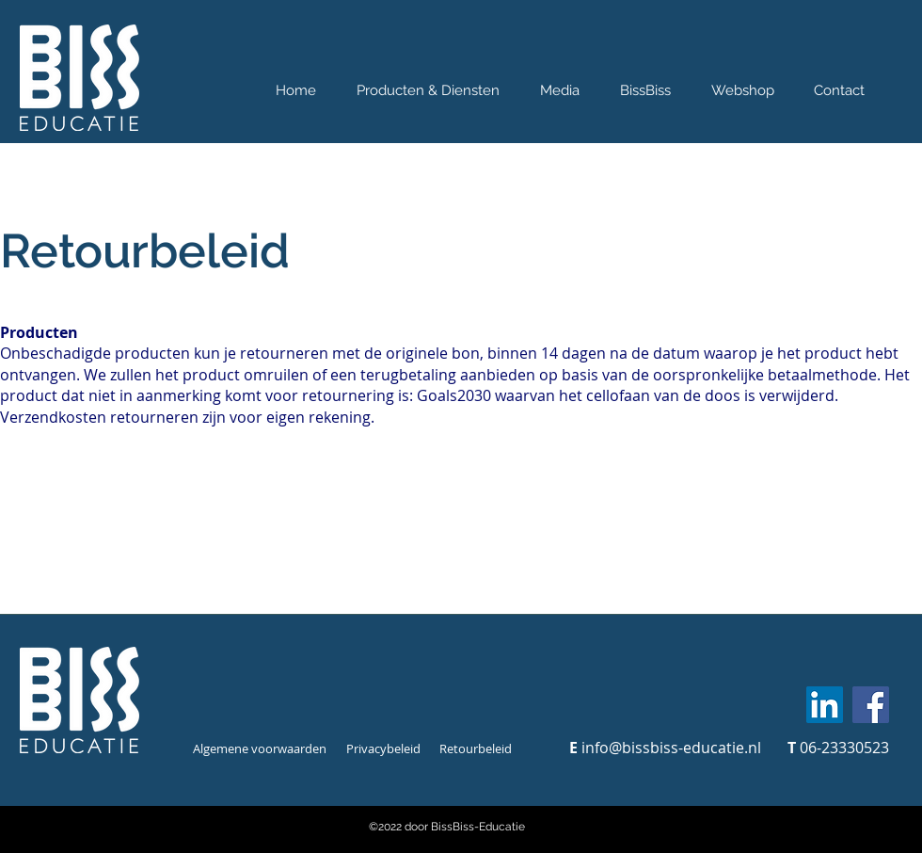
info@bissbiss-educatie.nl (671, 747)
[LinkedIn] (824, 704)
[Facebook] (870, 704)
